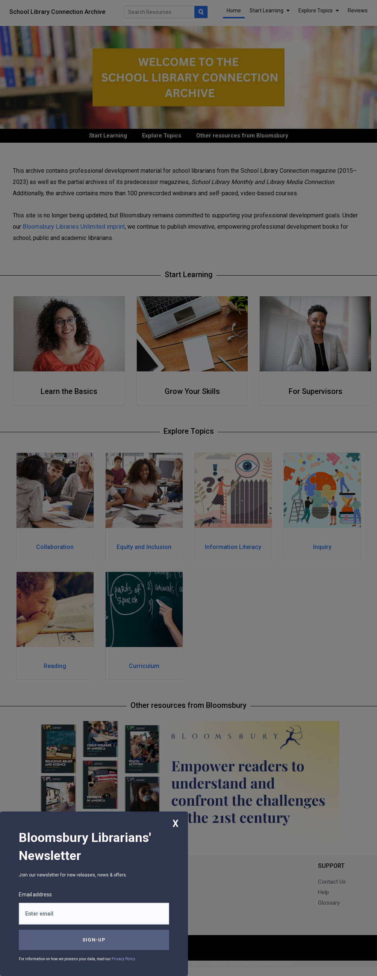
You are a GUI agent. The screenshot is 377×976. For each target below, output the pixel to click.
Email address (35, 895)
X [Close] (176, 823)
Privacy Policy (123, 959)
